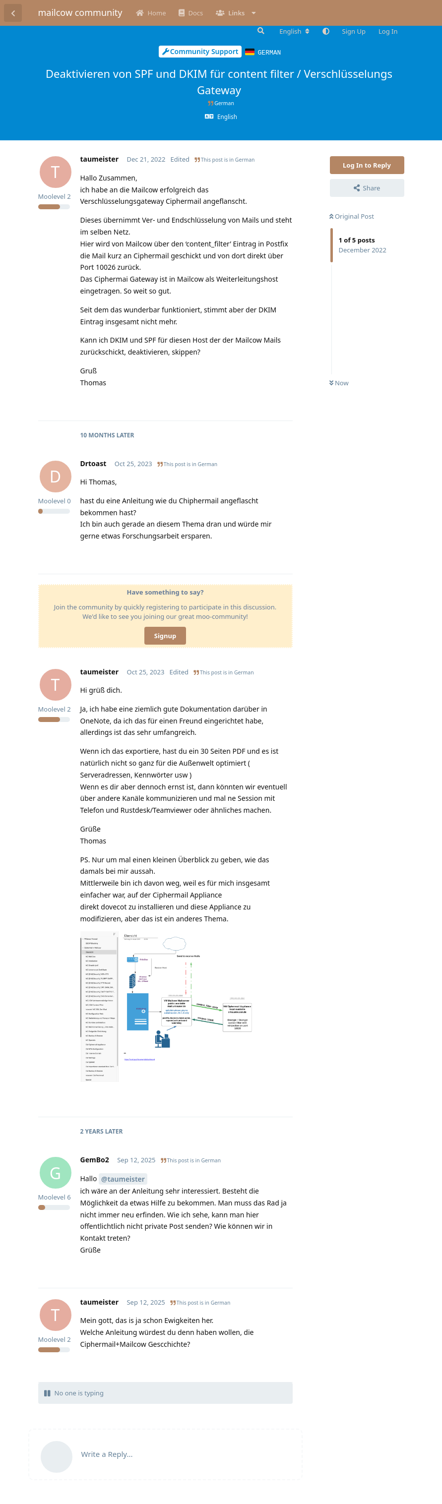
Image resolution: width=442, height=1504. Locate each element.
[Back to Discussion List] (13, 13)
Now (339, 382)
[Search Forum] (260, 31)
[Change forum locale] (294, 31)
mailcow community (80, 12)
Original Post (351, 215)
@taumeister (123, 1178)
